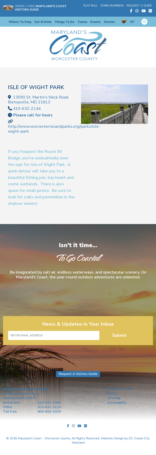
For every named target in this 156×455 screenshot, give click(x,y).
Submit (119, 335)
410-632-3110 (49, 407)
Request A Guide (139, 6)
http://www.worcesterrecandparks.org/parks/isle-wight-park (54, 129)
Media (111, 393)
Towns (82, 22)
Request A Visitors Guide (78, 374)
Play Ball (90, 6)
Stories (109, 22)
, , (38, 99)
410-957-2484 (49, 402)
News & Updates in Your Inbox (78, 324)
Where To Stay (20, 22)
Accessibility (116, 402)
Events (95, 22)
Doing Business (112, 6)
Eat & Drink (43, 22)
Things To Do (64, 22)
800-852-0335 (49, 411)
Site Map (113, 398)
